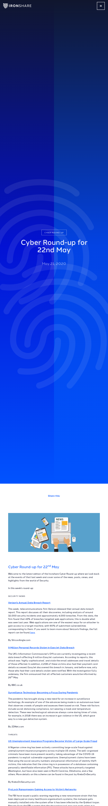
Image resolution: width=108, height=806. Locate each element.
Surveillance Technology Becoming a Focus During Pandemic (43, 692)
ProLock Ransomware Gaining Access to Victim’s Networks (42, 789)
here (32, 632)
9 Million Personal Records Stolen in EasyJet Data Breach (41, 647)
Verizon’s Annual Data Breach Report (29, 602)
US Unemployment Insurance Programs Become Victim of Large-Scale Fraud (52, 741)
